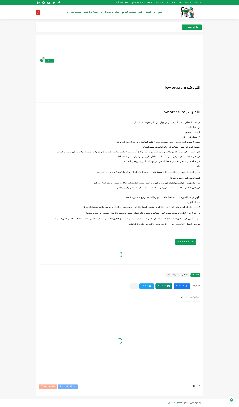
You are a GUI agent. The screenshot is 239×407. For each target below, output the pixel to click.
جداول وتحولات (112, 12)
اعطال (147, 12)
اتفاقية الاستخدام (174, 3)
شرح (160, 12)
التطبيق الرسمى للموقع (142, 3)
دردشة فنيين (173, 403)
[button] (182, 286)
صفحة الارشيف (121, 3)
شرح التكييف (172, 275)
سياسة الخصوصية (193, 3)
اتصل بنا (159, 3)
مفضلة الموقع (129, 12)
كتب (140, 12)
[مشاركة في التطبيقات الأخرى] (134, 286)
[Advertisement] (127, 60)
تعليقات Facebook (67, 387)
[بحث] (38, 12)
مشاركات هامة (90, 12)
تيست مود (76, 12)
